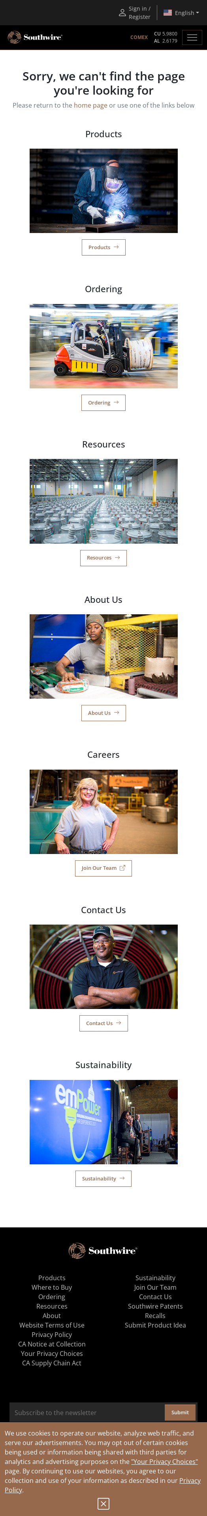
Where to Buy (52, 1287)
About (52, 1315)
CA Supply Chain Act (51, 1363)
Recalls (155, 1315)
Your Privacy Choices (52, 1353)
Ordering (103, 402)
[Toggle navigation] (192, 37)
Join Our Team (103, 867)
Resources (103, 557)
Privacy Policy (52, 1334)
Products (103, 247)
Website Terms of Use (52, 1325)
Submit (180, 1412)
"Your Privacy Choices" (164, 1461)
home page (90, 105)
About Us (103, 712)
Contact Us (103, 1023)
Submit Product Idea (155, 1325)
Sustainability (103, 1178)
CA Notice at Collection (52, 1344)
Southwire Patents (155, 1306)
